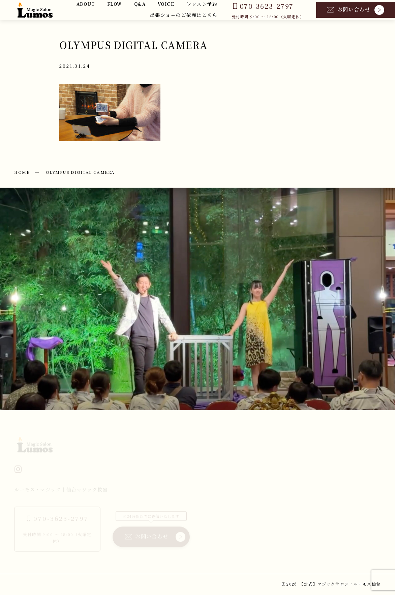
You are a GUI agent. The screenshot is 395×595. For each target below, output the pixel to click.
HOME (22, 172)
